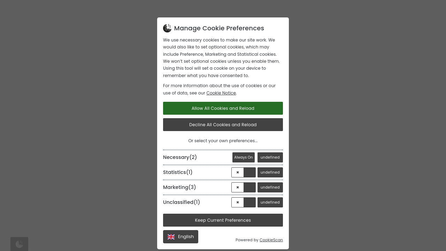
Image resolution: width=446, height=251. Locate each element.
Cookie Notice (221, 93)
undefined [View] (270, 157)
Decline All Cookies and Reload (223, 125)
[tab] (223, 156)
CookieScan (271, 240)
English (181, 236)
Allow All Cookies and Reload (223, 108)
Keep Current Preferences (223, 220)
